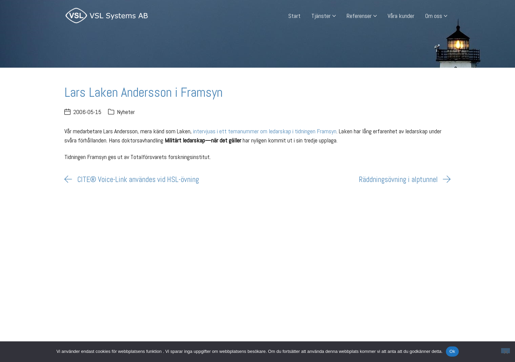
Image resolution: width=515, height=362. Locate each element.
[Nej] (505, 350)
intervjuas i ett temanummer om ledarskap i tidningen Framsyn (264, 131)
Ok (452, 351)
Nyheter (126, 112)
